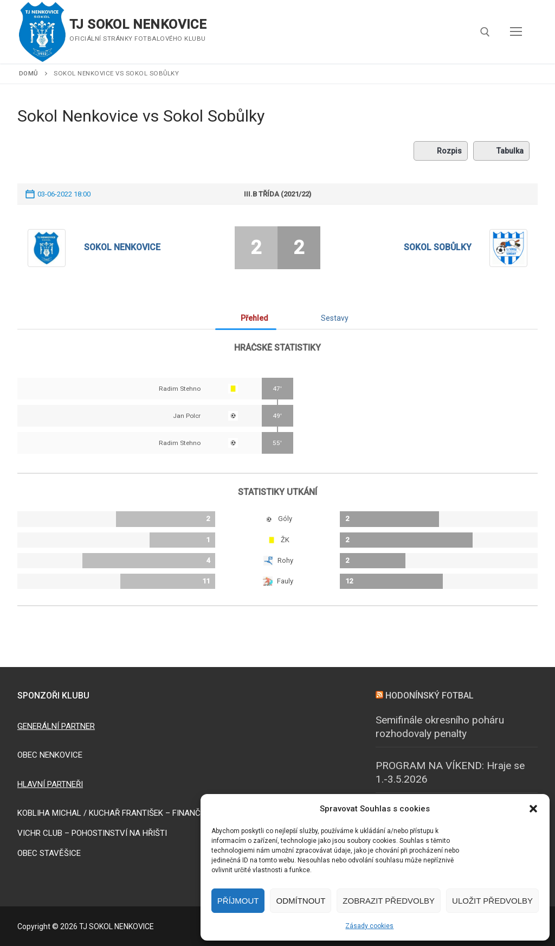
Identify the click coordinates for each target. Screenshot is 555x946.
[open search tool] (485, 32)
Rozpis (441, 150)
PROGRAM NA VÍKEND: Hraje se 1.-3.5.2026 (450, 772)
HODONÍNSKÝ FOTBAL (429, 695)
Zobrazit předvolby (389, 900)
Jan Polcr (187, 416)
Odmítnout (300, 900)
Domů (28, 73)
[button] (533, 808)
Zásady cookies (369, 926)
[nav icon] (516, 32)
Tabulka (501, 150)
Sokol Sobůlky (438, 247)
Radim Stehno (180, 388)
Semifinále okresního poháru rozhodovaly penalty (440, 727)
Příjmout (238, 900)
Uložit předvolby (492, 900)
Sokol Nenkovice (122, 247)
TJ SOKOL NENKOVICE (137, 24)
